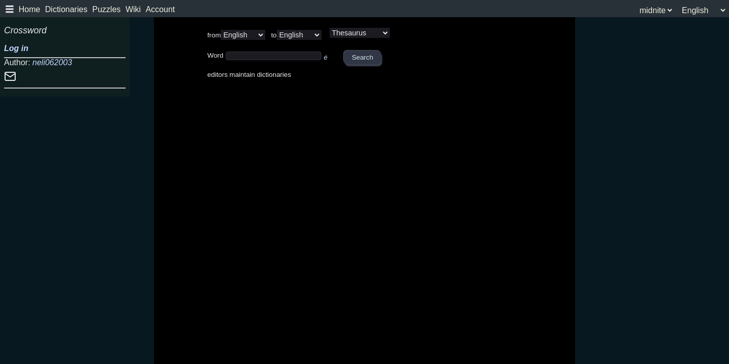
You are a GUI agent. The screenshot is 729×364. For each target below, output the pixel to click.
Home (29, 9)
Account (160, 9)
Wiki (133, 9)
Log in (16, 48)
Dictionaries (66, 9)
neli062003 (52, 62)
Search (362, 57)
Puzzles (106, 9)
